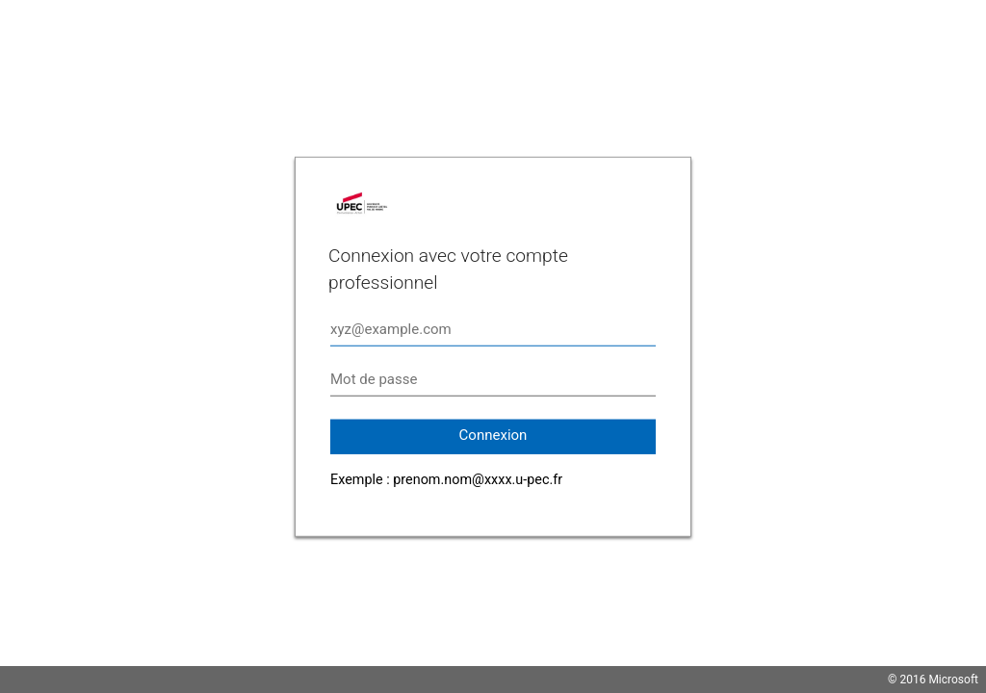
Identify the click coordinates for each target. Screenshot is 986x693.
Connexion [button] (493, 435)
